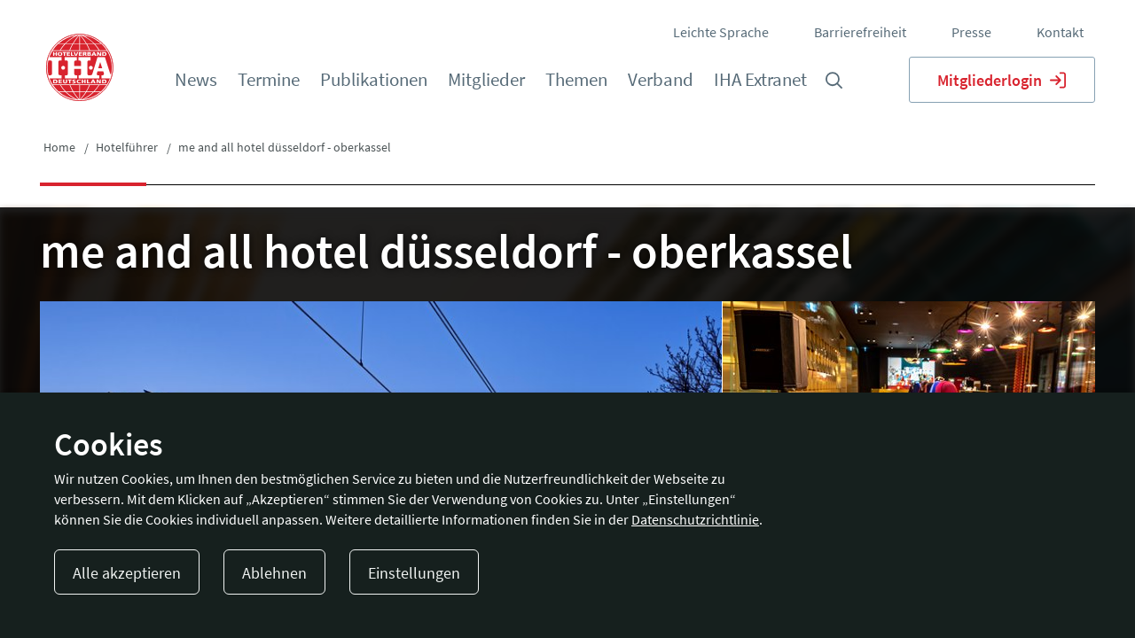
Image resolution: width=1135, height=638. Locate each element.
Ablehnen (274, 573)
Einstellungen (414, 573)
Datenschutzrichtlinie (695, 519)
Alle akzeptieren (127, 573)
